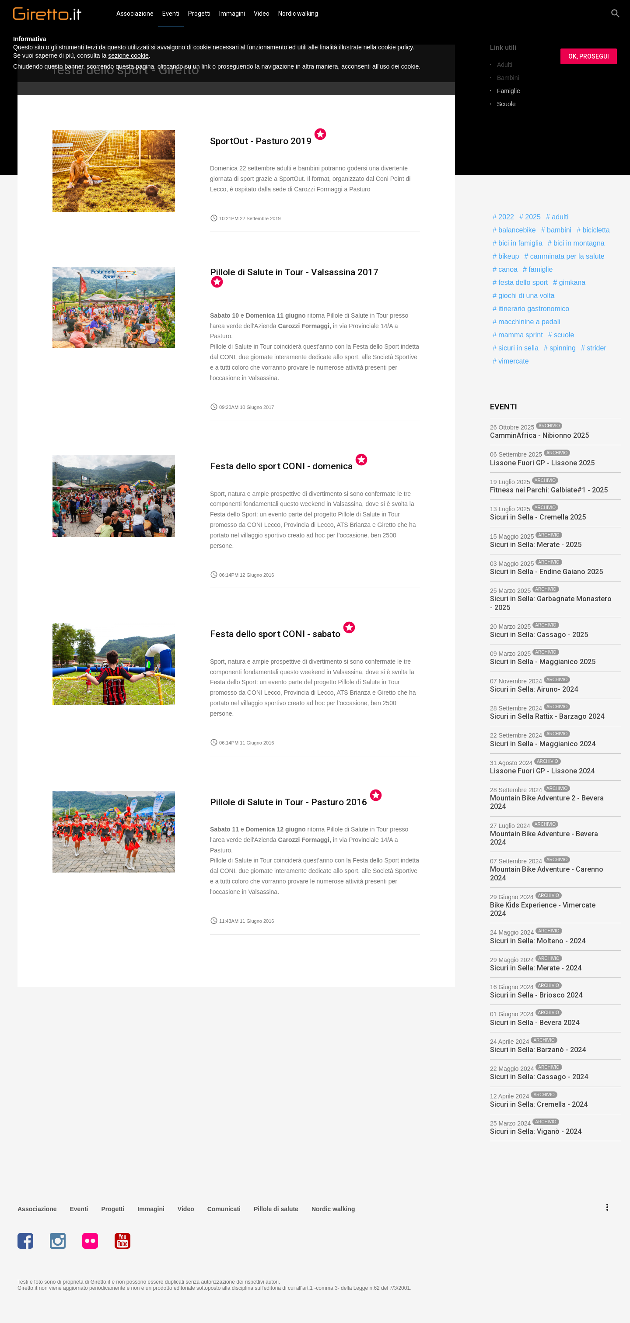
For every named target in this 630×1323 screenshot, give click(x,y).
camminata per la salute (566, 256)
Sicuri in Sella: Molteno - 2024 (537, 941)
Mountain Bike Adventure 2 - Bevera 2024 (547, 802)
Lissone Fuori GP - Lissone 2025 (542, 463)
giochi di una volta (526, 295)
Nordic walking (298, 13)
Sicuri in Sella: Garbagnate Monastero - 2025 (551, 603)
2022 (505, 217)
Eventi (170, 13)
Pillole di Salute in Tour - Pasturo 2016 (277, 789)
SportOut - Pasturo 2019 (254, 141)
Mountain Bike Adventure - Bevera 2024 (544, 838)
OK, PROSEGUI (588, 56)
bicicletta (595, 230)
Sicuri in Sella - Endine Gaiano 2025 (546, 572)
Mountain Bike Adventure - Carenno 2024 (546, 873)
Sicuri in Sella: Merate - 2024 (535, 968)
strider (595, 348)
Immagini (232, 13)
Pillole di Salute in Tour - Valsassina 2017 (282, 277)
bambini (558, 230)
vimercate (513, 361)
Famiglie (508, 90)
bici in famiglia (519, 243)
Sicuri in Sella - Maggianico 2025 (542, 662)
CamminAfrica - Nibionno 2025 (539, 435)
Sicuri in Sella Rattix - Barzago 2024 (547, 716)
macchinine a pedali (528, 322)
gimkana (571, 282)
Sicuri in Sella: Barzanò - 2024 (538, 1050)
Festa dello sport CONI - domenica (271, 455)
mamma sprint (520, 335)
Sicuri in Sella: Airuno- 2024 (534, 689)
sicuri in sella (518, 348)
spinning (562, 348)
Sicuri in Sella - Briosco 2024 (536, 995)
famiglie (540, 269)
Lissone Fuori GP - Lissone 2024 (542, 771)
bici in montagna (578, 243)
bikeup (508, 256)
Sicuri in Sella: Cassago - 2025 (539, 634)
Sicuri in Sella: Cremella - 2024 (539, 1104)
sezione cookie (128, 55)
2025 (532, 217)
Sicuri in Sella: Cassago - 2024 (539, 1077)
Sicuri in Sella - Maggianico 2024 (542, 744)
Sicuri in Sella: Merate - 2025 (535, 544)
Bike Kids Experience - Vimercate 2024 (542, 909)
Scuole (506, 103)
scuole (563, 335)
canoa (507, 269)
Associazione (135, 13)
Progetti (199, 13)
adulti (559, 217)
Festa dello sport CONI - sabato (266, 622)
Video (262, 13)
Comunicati (224, 1206)
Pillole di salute (276, 1206)
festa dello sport (522, 282)
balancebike (516, 230)
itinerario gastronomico (533, 308)
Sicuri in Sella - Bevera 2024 (534, 1022)
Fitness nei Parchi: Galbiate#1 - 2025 (549, 490)
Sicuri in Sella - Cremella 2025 (538, 517)
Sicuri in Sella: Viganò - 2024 (535, 1131)
